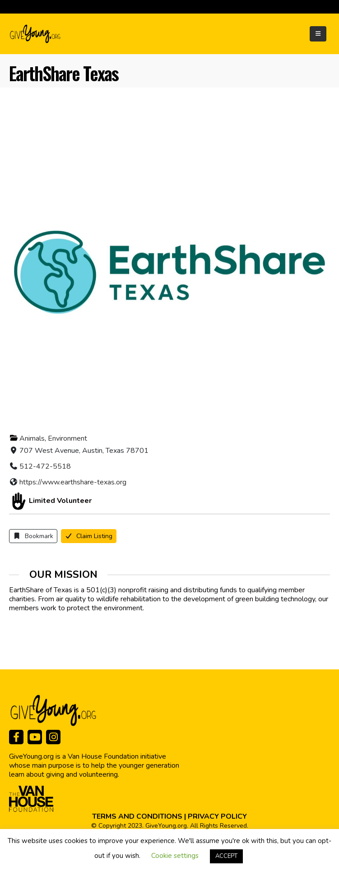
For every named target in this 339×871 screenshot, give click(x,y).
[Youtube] (35, 737)
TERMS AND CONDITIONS (137, 816)
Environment (67, 438)
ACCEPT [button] (226, 856)
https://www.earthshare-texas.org (72, 482)
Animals (32, 438)
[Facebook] (16, 737)
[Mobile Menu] (318, 33)
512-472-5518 (45, 466)
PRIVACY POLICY (217, 816)
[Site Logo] (35, 34)
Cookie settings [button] (175, 855)
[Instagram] (53, 737)
